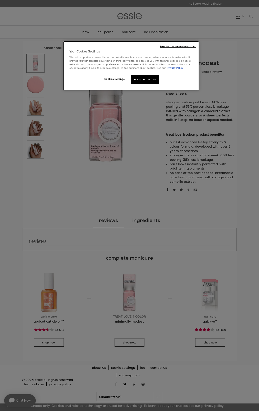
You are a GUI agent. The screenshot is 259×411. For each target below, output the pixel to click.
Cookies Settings (114, 79)
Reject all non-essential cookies (178, 46)
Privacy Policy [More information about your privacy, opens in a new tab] (175, 68)
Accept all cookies (145, 79)
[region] (131, 66)
